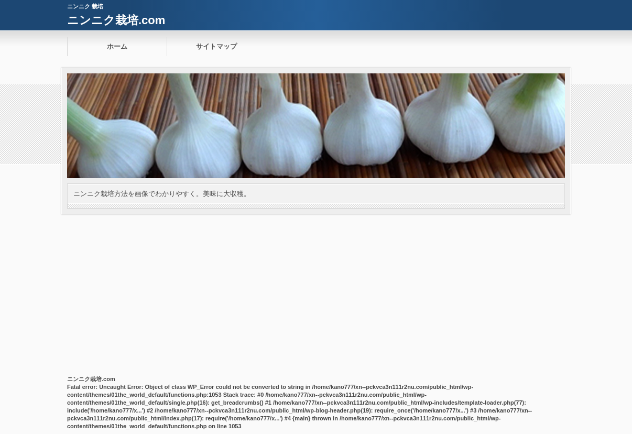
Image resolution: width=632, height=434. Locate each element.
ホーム (117, 46)
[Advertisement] (316, 293)
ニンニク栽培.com (116, 20)
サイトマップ (216, 46)
